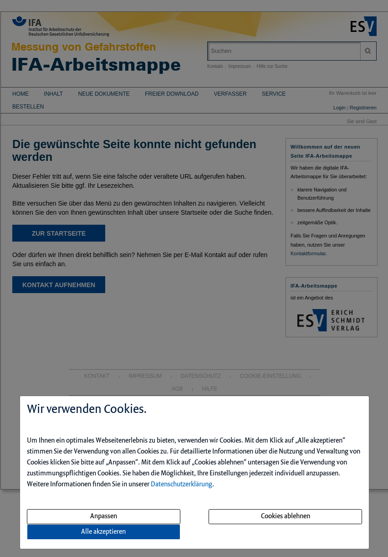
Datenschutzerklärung (181, 484)
